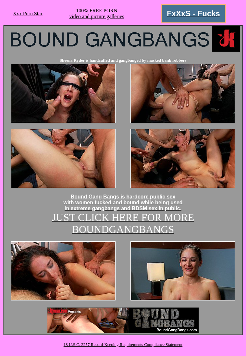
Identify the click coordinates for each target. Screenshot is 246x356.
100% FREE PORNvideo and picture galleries (96, 13)
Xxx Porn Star (28, 13)
